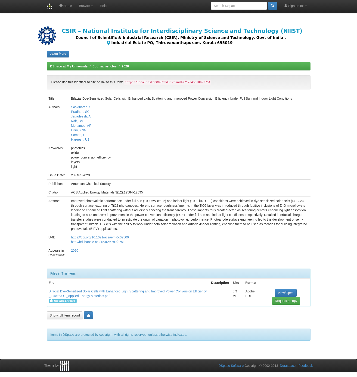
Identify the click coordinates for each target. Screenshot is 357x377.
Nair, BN (77, 121)
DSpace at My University (69, 66)
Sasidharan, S (81, 107)
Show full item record (65, 315)
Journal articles (105, 66)
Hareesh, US (80, 139)
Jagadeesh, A (81, 116)
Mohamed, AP (81, 125)
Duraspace (288, 365)
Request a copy (286, 301)
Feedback (305, 365)
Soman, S (78, 135)
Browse (86, 6)
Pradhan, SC (80, 112)
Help (103, 6)
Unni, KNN (78, 130)
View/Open (286, 293)
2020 (125, 66)
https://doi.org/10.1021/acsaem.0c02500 (100, 237)
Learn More (58, 53)
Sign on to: (295, 6)
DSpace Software (231, 365)
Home (65, 6)
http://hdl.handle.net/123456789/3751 (98, 242)
